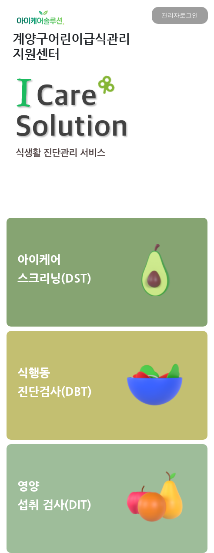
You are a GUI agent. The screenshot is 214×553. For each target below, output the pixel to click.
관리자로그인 (179, 15)
